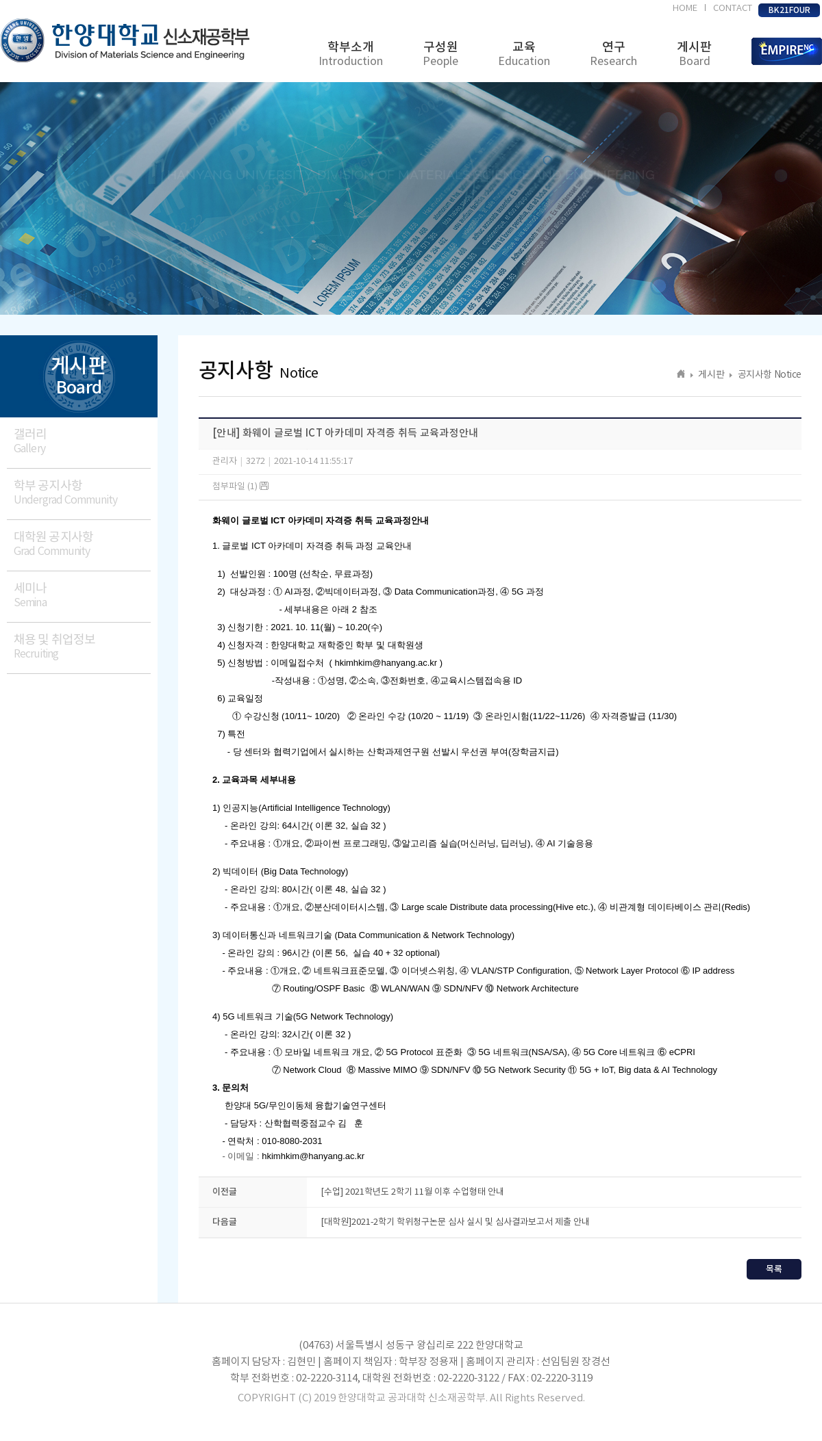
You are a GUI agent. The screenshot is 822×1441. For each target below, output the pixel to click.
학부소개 (351, 54)
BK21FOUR (789, 10)
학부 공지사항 (82, 493)
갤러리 (82, 442)
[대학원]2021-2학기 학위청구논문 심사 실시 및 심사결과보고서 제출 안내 (455, 1222)
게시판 (694, 54)
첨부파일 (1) (240, 487)
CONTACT (732, 8)
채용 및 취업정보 (82, 647)
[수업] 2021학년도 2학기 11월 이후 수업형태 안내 (412, 1192)
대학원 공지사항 (82, 544)
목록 (774, 1269)
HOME (685, 8)
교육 (524, 54)
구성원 (440, 54)
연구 (613, 54)
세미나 (82, 596)
